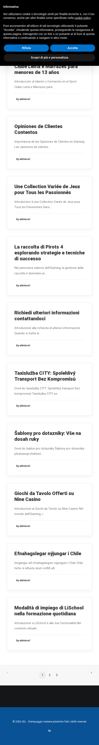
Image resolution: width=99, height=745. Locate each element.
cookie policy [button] (82, 18)
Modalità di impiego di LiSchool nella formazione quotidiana (49, 611)
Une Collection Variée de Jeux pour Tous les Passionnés (47, 189)
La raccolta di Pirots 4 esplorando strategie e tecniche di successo (49, 253)
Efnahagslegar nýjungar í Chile (47, 553)
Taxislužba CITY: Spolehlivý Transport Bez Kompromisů (45, 376)
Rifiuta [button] (26, 48)
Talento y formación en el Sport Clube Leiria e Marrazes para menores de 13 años (49, 66)
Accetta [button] (73, 48)
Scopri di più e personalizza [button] (49, 57)
